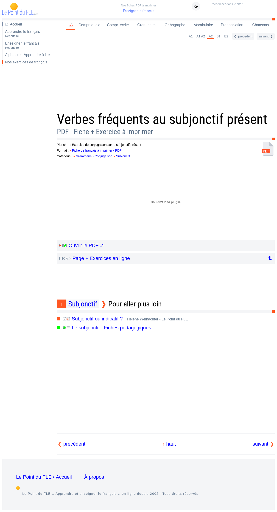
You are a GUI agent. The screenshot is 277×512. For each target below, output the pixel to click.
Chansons (260, 25)
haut (171, 444)
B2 (226, 36)
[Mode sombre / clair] (196, 6)
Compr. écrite (118, 25)
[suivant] (266, 36)
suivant (260, 444)
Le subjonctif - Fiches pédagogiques (107, 328)
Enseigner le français (138, 8)
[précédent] (243, 36)
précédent (74, 444)
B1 (219, 36)
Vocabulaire (203, 25)
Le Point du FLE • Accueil (44, 477)
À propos (94, 477)
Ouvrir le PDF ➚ (81, 245)
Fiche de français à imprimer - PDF (97, 150)
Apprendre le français (23, 34)
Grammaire (146, 25)
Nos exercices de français (26, 62)
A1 (191, 36)
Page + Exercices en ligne (94, 258)
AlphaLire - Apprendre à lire (27, 55)
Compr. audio (89, 25)
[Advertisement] (26, 142)
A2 (211, 36)
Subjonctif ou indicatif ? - (125, 319)
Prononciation (232, 25)
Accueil (16, 24)
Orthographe (175, 25)
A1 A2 (200, 36)
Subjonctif (123, 156)
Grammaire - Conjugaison (94, 156)
